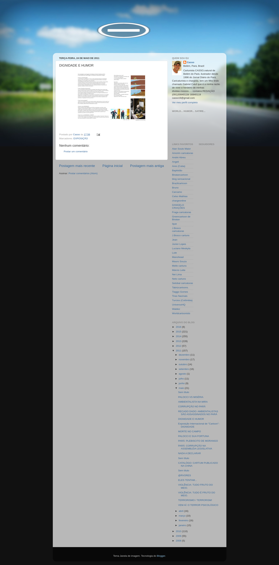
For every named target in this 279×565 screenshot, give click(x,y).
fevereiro (184, 520)
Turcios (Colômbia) (182, 300)
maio (182, 388)
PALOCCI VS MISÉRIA (190, 397)
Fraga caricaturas (181, 212)
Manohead (178, 257)
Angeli (175, 161)
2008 (179, 540)
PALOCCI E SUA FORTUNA (193, 436)
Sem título (183, 392)
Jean (174, 239)
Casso (190, 62)
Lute (174, 252)
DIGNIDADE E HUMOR (191, 419)
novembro (184, 359)
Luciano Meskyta (181, 248)
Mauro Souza (179, 261)
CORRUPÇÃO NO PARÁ (191, 406)
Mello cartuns (179, 265)
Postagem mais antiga (147, 166)
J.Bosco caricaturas (178, 229)
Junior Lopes (179, 244)
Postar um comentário (76, 151)
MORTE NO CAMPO (189, 431)
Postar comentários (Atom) (83, 173)
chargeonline (179, 200)
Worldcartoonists (181, 313)
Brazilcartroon (179, 183)
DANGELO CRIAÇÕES (178, 206)
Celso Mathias (180, 196)
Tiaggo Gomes (180, 291)
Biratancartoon (180, 174)
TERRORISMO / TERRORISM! (195, 500)
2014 (179, 336)
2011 (179, 350)
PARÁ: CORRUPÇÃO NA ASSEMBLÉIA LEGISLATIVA (195, 447)
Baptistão (177, 170)
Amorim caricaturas (182, 153)
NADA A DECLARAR (189, 453)
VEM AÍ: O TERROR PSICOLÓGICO (198, 505)
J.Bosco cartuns (180, 235)
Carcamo (177, 192)
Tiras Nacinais (180, 296)
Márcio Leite (179, 270)
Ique (174, 223)
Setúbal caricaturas (182, 283)
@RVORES (184, 475)
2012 (179, 346)
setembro (184, 369)
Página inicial (113, 166)
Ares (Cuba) (178, 166)
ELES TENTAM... (187, 480)
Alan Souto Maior (181, 148)
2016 (179, 327)
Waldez (176, 309)
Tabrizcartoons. (180, 287)
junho (182, 383)
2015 (179, 331)
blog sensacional (181, 179)
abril (181, 511)
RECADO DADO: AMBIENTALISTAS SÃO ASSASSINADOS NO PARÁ (198, 413)
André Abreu (179, 157)
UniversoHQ (179, 304)
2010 (179, 531)
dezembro (184, 354)
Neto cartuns (179, 278)
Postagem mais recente (77, 166)
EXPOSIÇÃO (80, 138)
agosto (183, 373)
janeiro (183, 525)
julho (182, 378)
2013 (179, 341)
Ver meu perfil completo (185, 102)
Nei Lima (177, 274)
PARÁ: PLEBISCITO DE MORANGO (198, 440)
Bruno (175, 187)
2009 (179, 536)
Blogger (161, 556)
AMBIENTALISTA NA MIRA (193, 401)
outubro (183, 364)
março (182, 515)
